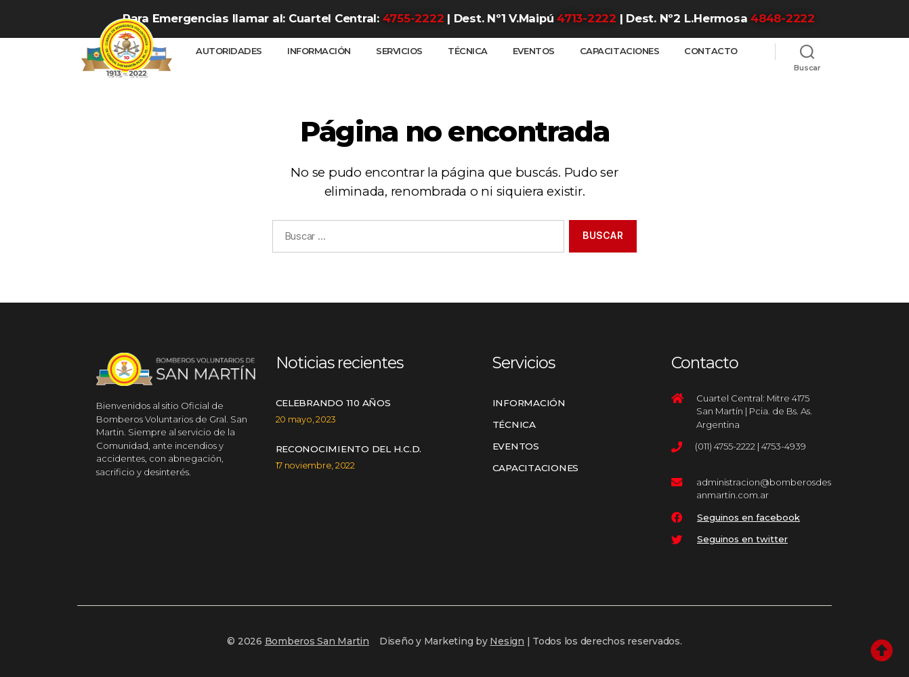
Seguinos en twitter (742, 538)
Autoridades (229, 51)
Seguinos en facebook (748, 517)
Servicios (399, 51)
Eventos (534, 51)
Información (319, 51)
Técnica (468, 51)
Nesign (507, 641)
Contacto (710, 51)
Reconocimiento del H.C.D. (349, 448)
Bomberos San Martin (317, 641)
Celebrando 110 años (333, 402)
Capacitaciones (620, 51)
